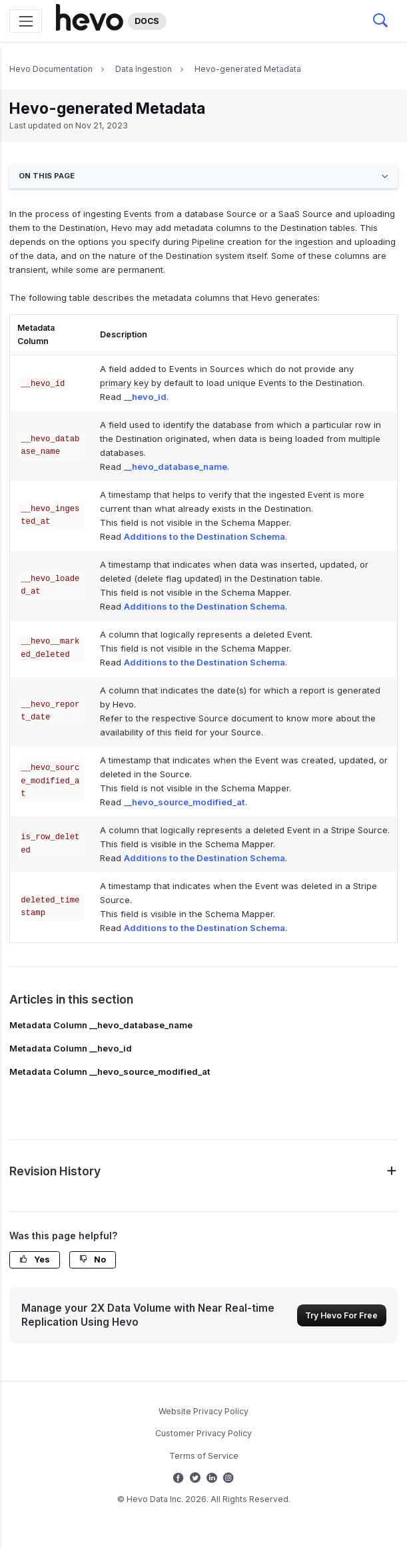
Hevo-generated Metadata (248, 69)
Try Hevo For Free (341, 1315)
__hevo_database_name (175, 466)
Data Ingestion (143, 69)
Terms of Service (203, 1456)
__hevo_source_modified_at (184, 802)
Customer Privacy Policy (203, 1433)
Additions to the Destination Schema (204, 536)
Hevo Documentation (51, 69)
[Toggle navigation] (25, 21)
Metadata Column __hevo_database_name (101, 1025)
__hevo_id (145, 396)
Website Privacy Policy (203, 1411)
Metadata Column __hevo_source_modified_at (109, 1071)
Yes (34, 1259)
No (92, 1259)
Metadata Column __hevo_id (70, 1048)
